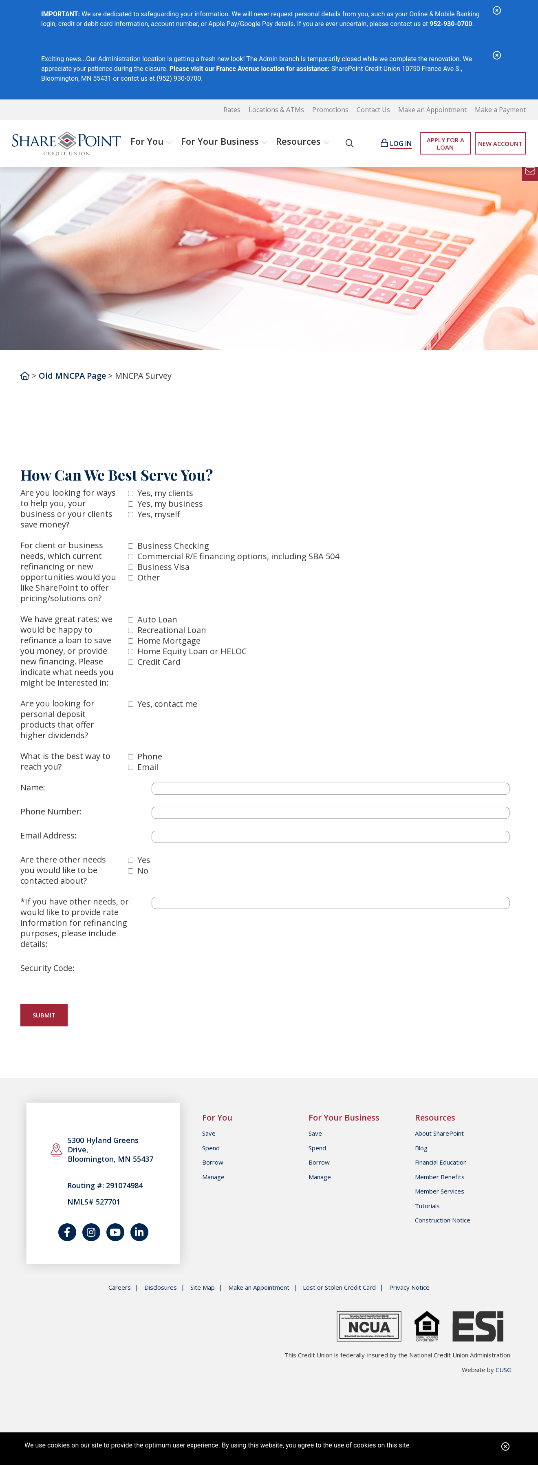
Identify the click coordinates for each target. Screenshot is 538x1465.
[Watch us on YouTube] (115, 1232)
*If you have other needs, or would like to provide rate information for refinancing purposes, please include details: (74, 922)
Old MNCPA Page (72, 375)
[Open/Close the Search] (350, 143)
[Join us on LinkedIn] (139, 1232)
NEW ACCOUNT (500, 143)
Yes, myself (158, 514)
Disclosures (160, 1287)
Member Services (439, 1191)
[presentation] (214, 979)
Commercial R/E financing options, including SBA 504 (238, 556)
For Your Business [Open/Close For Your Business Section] (220, 141)
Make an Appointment (432, 110)
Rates (231, 110)
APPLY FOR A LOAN (445, 143)
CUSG (504, 1370)
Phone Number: (51, 811)
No (142, 870)
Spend (211, 1148)
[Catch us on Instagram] (91, 1232)
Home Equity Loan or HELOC (192, 651)
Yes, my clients (165, 493)
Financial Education (441, 1162)
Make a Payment (500, 110)
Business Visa (163, 566)
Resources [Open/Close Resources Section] (298, 141)
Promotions (330, 110)
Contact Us (373, 110)
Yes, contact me (167, 703)
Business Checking (173, 545)
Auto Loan (157, 619)
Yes (143, 859)
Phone (149, 756)
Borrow (212, 1162)
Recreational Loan (171, 629)
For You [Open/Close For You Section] (146, 141)
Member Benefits (440, 1177)
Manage (213, 1177)
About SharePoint (439, 1133)
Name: (32, 787)
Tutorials (427, 1206)
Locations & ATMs (276, 110)
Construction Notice (442, 1220)
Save (209, 1133)
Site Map (202, 1287)
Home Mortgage (169, 640)
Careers (119, 1287)
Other (148, 577)
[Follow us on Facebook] (67, 1232)
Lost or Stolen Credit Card (339, 1287)
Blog (421, 1148)
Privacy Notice (409, 1287)
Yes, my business (170, 503)
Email (147, 766)
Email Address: (48, 835)
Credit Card (159, 661)
